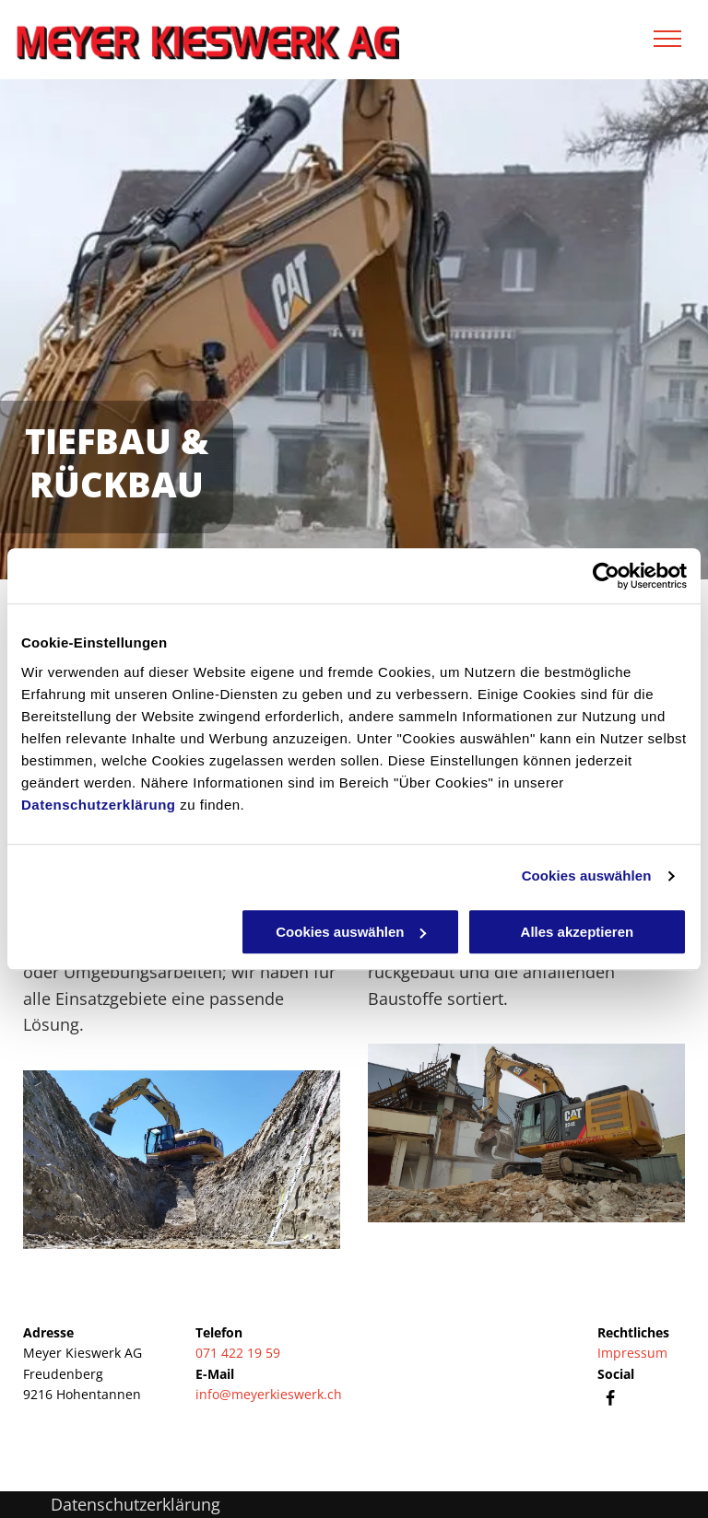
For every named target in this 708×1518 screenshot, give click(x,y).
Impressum (632, 1352)
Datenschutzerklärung (98, 804)
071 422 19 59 (237, 1352)
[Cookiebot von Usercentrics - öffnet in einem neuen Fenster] (606, 576)
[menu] (667, 39)
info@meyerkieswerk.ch (268, 1394)
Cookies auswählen (587, 875)
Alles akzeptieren (577, 932)
